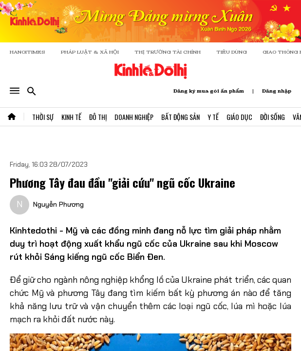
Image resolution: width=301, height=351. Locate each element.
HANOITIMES (27, 52)
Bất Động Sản (180, 117)
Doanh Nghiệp (133, 117)
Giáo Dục (239, 117)
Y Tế (213, 117)
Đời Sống (272, 117)
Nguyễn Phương (58, 204)
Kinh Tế (71, 117)
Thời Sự (43, 117)
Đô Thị (98, 117)
